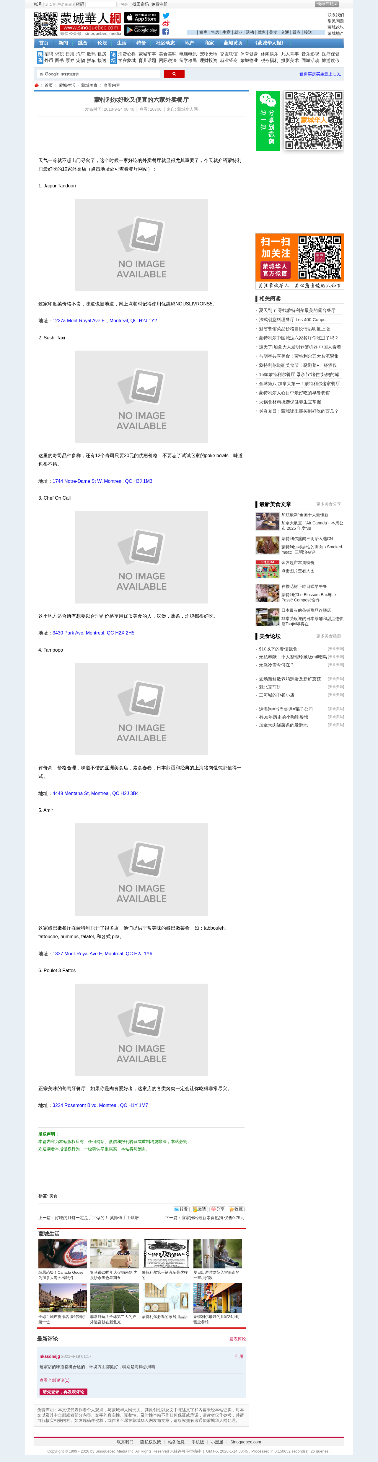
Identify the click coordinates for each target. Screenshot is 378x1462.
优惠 (262, 32)
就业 (238, 32)
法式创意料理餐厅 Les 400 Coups (292, 319)
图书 (59, 60)
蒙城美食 (89, 85)
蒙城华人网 (36, 85)
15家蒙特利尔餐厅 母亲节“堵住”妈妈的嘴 (299, 374)
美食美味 (168, 54)
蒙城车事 (147, 54)
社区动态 (165, 42)
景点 (296, 32)
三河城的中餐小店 (276, 694)
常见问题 (336, 21)
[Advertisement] (256, 21)
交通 (285, 32)
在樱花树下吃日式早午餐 (304, 586)
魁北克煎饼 (270, 686)
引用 (239, 1356)
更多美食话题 (328, 636)
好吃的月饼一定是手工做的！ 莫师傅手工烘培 (97, 1217)
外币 (48, 60)
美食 (273, 32)
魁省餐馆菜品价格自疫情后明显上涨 (294, 328)
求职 (59, 54)
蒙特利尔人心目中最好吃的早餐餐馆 (294, 392)
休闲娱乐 (269, 54)
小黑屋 (217, 1442)
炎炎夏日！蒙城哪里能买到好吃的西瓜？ (299, 410)
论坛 (102, 42)
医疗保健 (331, 54)
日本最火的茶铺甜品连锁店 (306, 610)
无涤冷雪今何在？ (276, 664)
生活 (121, 42)
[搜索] (98, 74)
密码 (80, 4)
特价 (141, 42)
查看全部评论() (54, 1380)
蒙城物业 (249, 60)
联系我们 (336, 14)
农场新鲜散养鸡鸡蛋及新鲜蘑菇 (290, 678)
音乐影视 (310, 54)
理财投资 (208, 60)
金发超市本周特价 (298, 562)
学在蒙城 (127, 60)
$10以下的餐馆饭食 (278, 648)
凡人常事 (290, 54)
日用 (70, 54)
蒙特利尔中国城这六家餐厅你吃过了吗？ (299, 337)
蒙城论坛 (336, 27)
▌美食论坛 (268, 636)
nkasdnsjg (50, 1356)
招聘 (48, 54)
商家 (209, 42)
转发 (184, 1209)
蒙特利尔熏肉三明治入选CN (307, 538)
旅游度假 (331, 60)
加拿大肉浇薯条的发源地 (283, 724)
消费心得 (127, 54)
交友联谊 (229, 54)
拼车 (91, 60)
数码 (91, 54)
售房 (215, 32)
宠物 (80, 60)
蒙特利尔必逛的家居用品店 (165, 1316)
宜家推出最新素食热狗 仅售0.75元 (213, 1217)
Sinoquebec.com (245, 1442)
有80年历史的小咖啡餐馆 (283, 716)
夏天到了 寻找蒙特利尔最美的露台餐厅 (297, 310)
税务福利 (269, 60)
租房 (203, 32)
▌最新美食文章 (273, 504)
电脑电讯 (188, 54)
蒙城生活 (67, 85)
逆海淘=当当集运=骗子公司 (286, 709)
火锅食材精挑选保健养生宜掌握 (290, 401)
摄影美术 (290, 60)
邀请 (202, 1209)
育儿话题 (147, 60)
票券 (70, 60)
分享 (220, 1209)
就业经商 (229, 60)
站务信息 (176, 1442)
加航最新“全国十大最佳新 (304, 514)
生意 (226, 32)
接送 (308, 32)
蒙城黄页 (233, 42)
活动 (250, 32)
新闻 (63, 42)
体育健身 (249, 54)
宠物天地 (208, 54)
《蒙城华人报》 (269, 42)
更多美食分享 (328, 504)
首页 (43, 42)
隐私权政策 (150, 1442)
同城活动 (310, 60)
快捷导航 (325, 4)
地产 (189, 42)
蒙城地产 (336, 33)
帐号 (38, 4)
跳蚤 (82, 42)
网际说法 (168, 60)
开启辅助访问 (342, 4)
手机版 (198, 1442)
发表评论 (237, 1339)
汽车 (80, 54)
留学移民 (188, 60)
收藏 (238, 1209)
